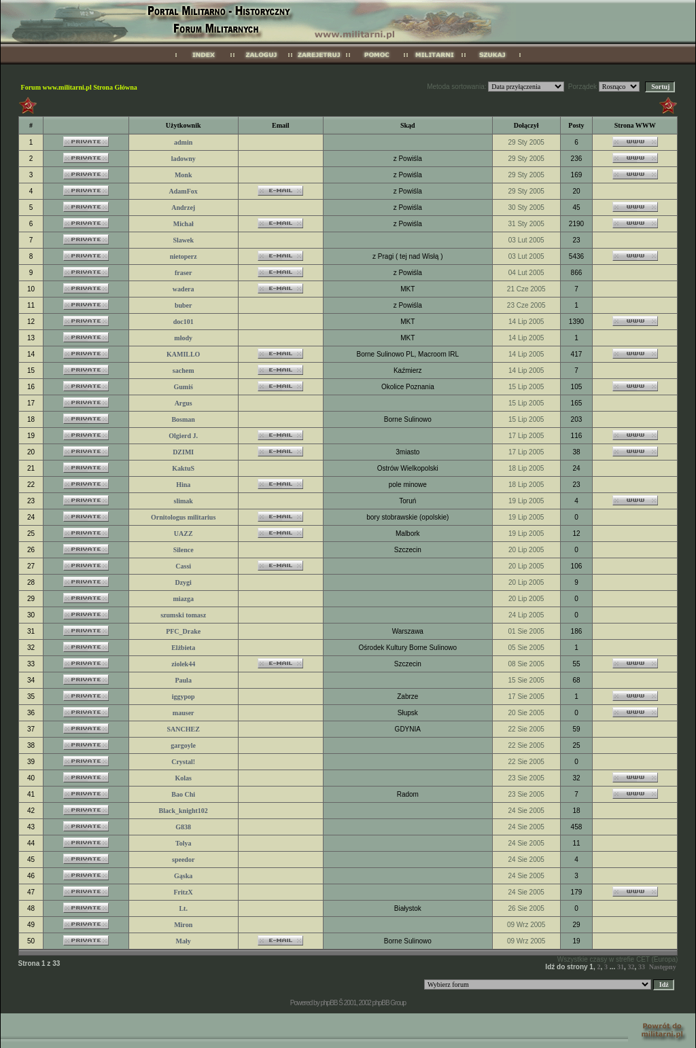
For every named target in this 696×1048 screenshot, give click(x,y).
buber (183, 305)
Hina (183, 484)
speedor (183, 859)
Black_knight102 (183, 810)
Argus (183, 403)
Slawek (183, 240)
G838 (183, 827)
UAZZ (183, 533)
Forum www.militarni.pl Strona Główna (79, 87)
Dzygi (183, 582)
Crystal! (183, 761)
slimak (183, 501)
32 (631, 967)
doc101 (183, 321)
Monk (183, 175)
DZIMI (183, 452)
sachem (183, 370)
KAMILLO (183, 354)
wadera (183, 289)
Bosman (182, 419)
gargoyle (183, 745)
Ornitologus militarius (183, 517)
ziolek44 (183, 664)
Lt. (183, 908)
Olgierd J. (183, 435)
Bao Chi (183, 794)
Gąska (183, 876)
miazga (183, 598)
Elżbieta (183, 647)
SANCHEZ (183, 729)
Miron (183, 924)
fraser (183, 272)
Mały (183, 941)
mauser (183, 713)
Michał (183, 224)
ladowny (183, 158)
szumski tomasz (183, 615)
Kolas (183, 778)
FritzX (183, 892)
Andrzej (183, 207)
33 (641, 967)
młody (183, 338)
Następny (662, 967)
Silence (183, 550)
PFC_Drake (183, 631)
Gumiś (183, 387)
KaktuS (183, 468)
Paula (183, 680)
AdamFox (183, 191)
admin (183, 142)
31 (620, 967)
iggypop (183, 696)
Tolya (183, 843)
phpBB (328, 1003)
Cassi (183, 566)
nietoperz (183, 256)
